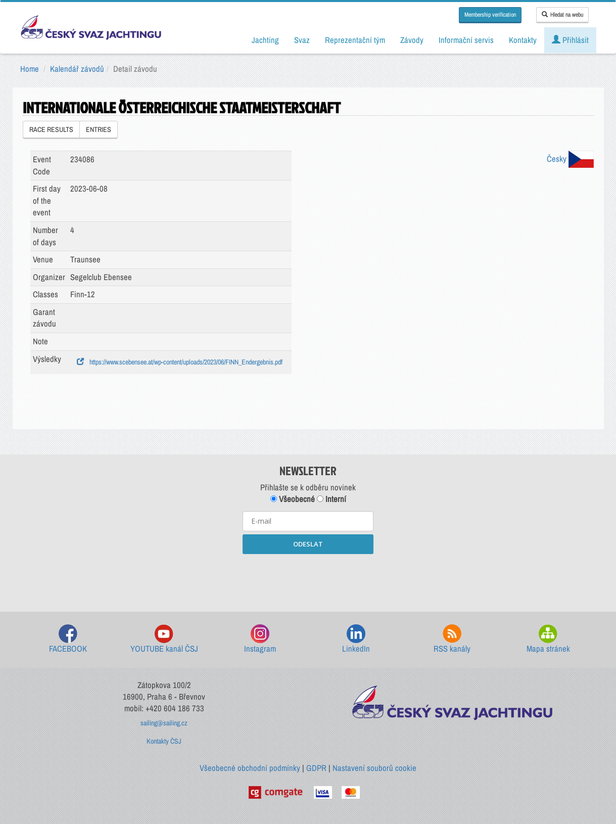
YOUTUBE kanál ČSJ (164, 639)
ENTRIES (98, 129)
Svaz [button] (302, 39)
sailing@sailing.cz (163, 722)
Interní (331, 499)
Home (29, 68)
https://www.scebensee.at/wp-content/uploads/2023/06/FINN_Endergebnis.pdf (179, 362)
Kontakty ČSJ (164, 741)
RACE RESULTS (51, 129)
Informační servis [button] (466, 39)
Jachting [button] (265, 39)
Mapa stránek (548, 639)
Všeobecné (292, 499)
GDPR (316, 767)
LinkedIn (356, 639)
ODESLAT (308, 543)
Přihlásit (570, 39)
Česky (570, 158)
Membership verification (490, 15)
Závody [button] (411, 39)
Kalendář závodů (77, 68)
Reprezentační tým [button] (355, 39)
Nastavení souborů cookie (374, 767)
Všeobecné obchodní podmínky (250, 767)
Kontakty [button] (523, 39)
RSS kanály (452, 639)
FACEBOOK (68, 639)
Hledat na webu (562, 15)
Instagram (260, 639)
